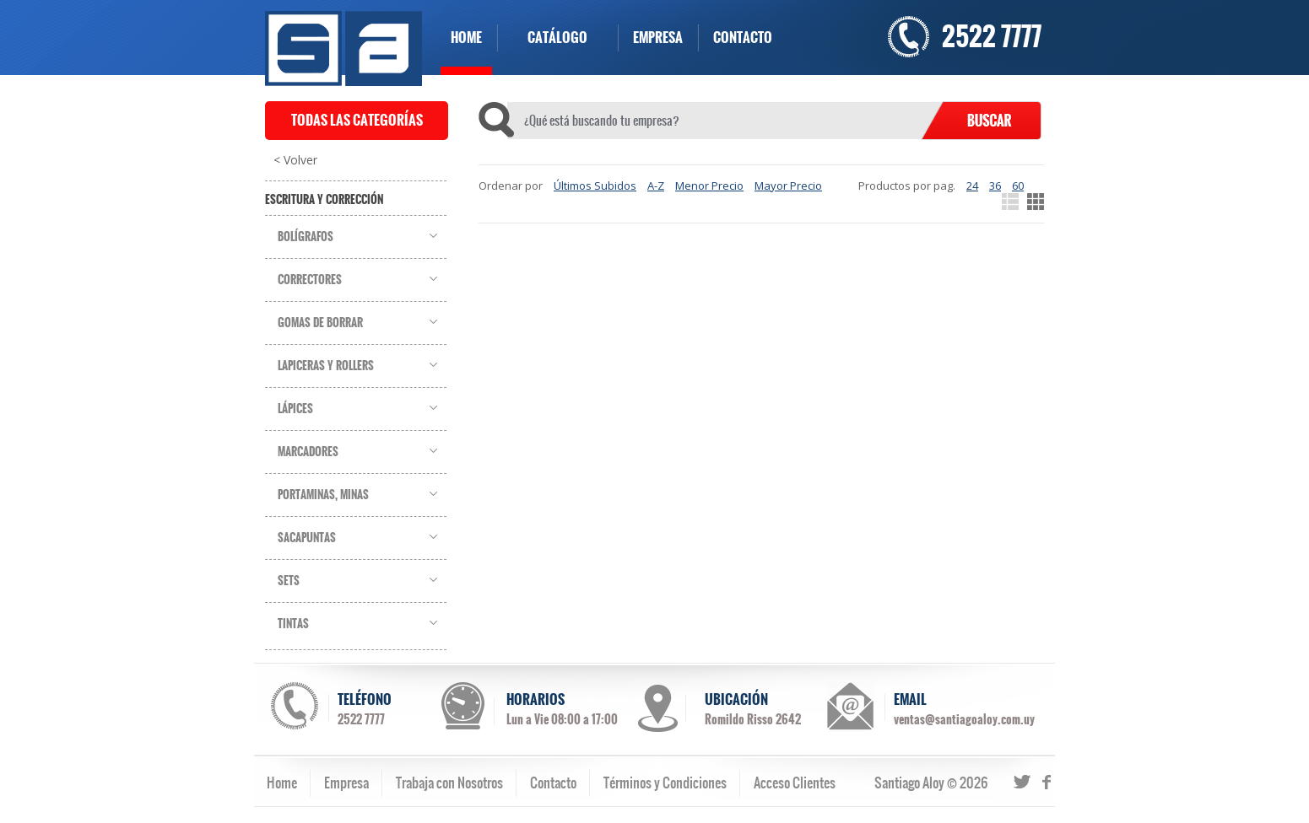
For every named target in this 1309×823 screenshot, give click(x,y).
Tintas (293, 624)
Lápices (295, 409)
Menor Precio (709, 185)
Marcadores (308, 452)
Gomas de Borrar (320, 323)
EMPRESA (658, 37)
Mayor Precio (788, 185)
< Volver (295, 160)
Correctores (310, 280)
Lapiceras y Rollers (326, 366)
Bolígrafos (305, 237)
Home (282, 782)
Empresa (346, 782)
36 (995, 185)
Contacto (553, 782)
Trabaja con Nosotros (449, 782)
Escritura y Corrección (324, 199)
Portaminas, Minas (323, 495)
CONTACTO (742, 37)
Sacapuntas (307, 538)
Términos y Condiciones (665, 782)
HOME (466, 37)
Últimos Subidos (595, 185)
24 (972, 185)
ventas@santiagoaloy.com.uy (964, 719)
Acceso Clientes (795, 782)
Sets (289, 581)
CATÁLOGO (557, 37)
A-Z (655, 185)
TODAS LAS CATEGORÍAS (357, 120)
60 (1018, 185)
